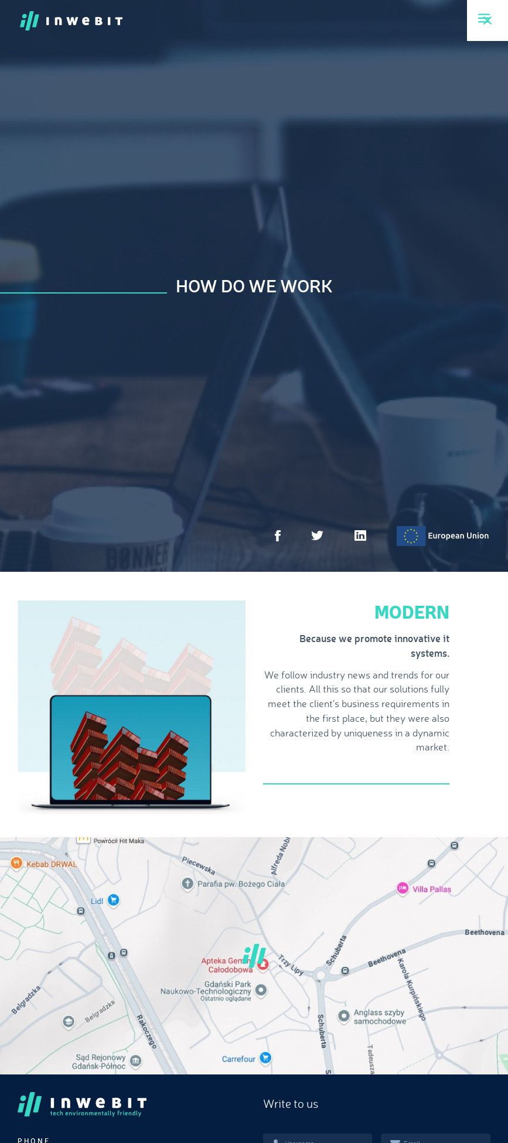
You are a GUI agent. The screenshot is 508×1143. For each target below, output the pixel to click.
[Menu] (484, 18)
